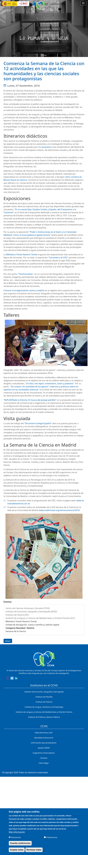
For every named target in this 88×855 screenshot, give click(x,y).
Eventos (8, 601)
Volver (8, 641)
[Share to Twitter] (12, 679)
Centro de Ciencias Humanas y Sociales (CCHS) (28, 608)
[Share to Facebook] (7, 679)
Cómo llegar (44, 763)
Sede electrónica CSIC (44, 732)
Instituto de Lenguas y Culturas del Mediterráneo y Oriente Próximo (44, 712)
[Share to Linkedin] (16, 679)
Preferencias (51, 837)
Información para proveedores (43, 743)
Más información (17, 832)
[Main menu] (83, 3)
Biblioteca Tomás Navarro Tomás (21, 254)
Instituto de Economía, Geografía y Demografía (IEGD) (31, 611)
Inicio (44, 55)
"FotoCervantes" (25, 274)
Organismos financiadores (44, 753)
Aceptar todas (17, 850)
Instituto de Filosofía (44, 697)
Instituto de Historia (44, 702)
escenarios (47, 147)
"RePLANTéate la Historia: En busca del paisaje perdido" (30, 400)
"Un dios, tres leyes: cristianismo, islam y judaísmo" (49, 383)
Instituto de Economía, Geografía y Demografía (44, 692)
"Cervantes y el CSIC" (58, 257)
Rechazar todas (33, 850)
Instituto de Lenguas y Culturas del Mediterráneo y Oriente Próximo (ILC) (40, 618)
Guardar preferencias (20, 843)
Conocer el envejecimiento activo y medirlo (24, 290)
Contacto (43, 758)
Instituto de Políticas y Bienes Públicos (44, 717)
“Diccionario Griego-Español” (38, 423)
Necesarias (16, 837)
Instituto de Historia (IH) (17, 614)
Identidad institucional (43, 737)
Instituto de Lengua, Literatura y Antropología (44, 707)
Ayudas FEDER (44, 748)
